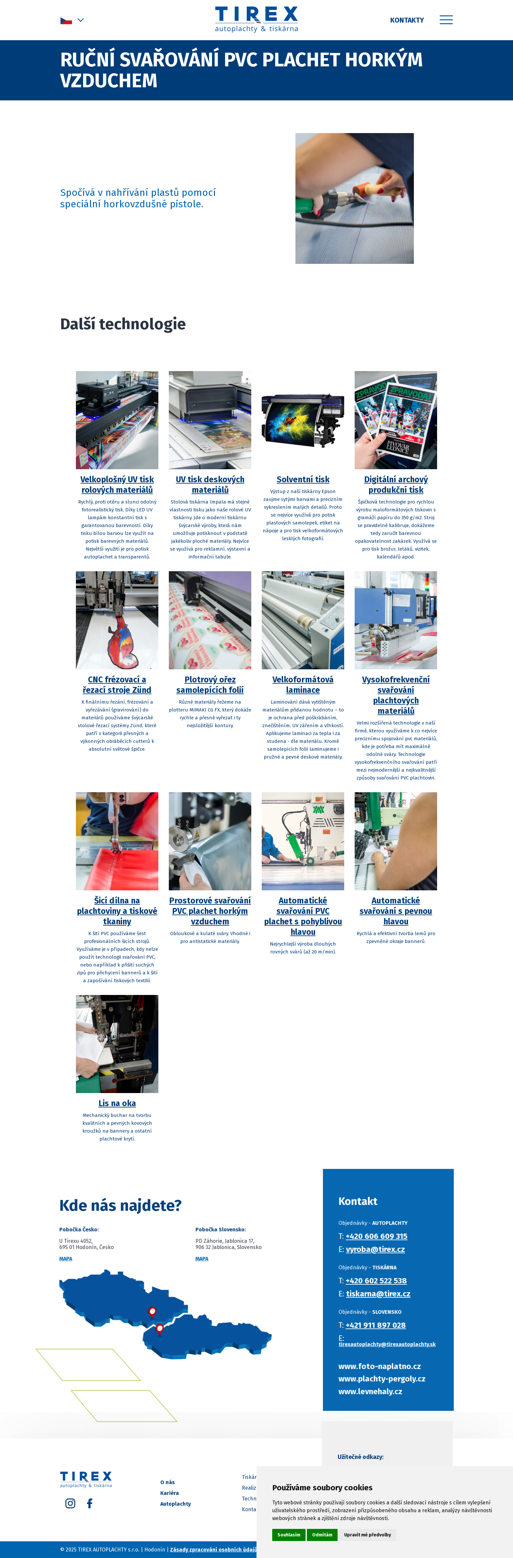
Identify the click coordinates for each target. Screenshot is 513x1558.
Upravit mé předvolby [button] (367, 1535)
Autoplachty (175, 1504)
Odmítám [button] (322, 1535)
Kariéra (169, 1493)
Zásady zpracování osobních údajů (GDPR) (222, 1550)
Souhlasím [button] (288, 1535)
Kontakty (407, 20)
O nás (167, 1482)
